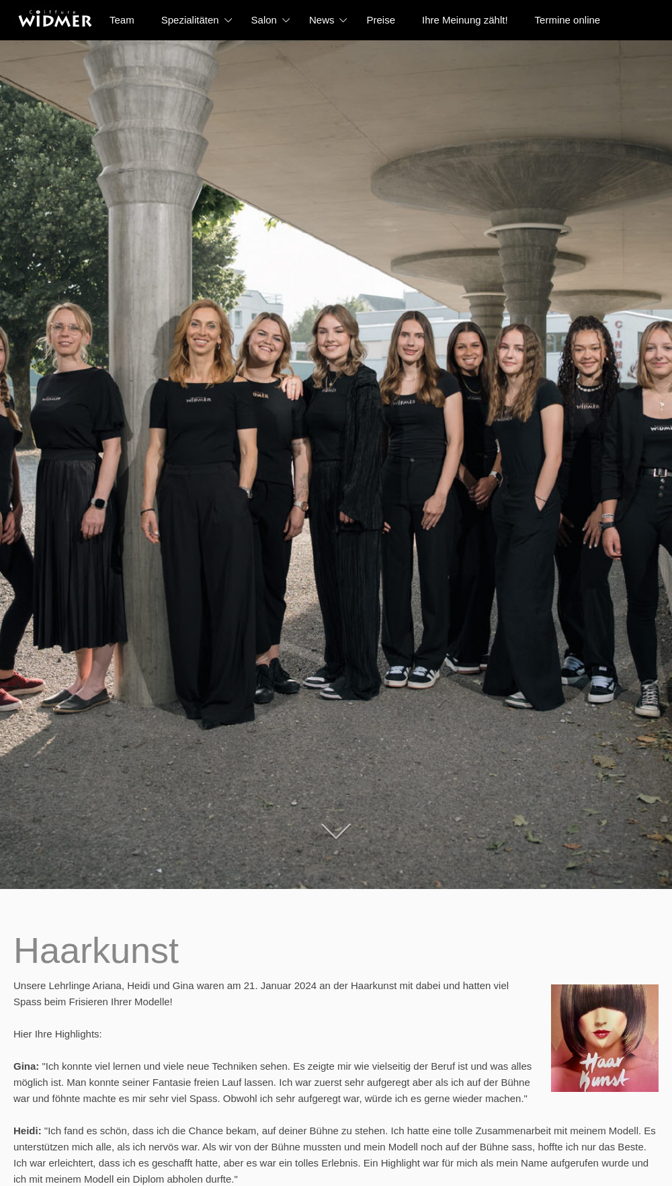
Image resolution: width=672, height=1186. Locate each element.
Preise (380, 20)
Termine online (568, 20)
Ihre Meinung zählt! (465, 20)
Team (122, 20)
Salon (264, 20)
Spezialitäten (190, 20)
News (322, 20)
